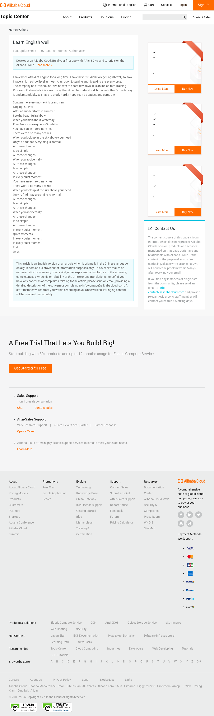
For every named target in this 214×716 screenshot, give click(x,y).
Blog (79, 516)
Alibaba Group (18, 686)
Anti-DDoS (111, 622)
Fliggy (141, 686)
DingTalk (23, 690)
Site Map (149, 528)
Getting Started (86, 510)
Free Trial (48, 487)
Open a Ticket (26, 431)
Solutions (107, 17)
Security (81, 629)
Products (85, 17)
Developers (136, 648)
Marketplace (84, 522)
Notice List (107, 679)
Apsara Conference (21, 522)
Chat (20, 407)
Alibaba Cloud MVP (156, 499)
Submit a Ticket (120, 493)
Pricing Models (18, 493)
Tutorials (187, 648)
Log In (183, 4)
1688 (118, 686)
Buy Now (187, 88)
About (67, 17)
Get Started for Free (30, 368)
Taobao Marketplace (42, 686)
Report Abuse (119, 505)
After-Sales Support (122, 499)
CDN (93, 622)
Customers (16, 505)
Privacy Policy (62, 679)
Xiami (12, 690)
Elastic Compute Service (66, 622)
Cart (148, 4)
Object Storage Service (142, 622)
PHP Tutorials (59, 655)
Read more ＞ (44, 65)
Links (128, 679)
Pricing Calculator (121, 522)
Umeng (197, 686)
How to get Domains (121, 635)
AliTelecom (164, 686)
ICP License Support (89, 505)
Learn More (161, 88)
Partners (14, 510)
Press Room (152, 516)
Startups (14, 516)
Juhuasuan (73, 686)
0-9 (199, 661)
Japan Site (57, 635)
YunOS (150, 686)
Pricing (126, 17)
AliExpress (89, 686)
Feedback (116, 510)
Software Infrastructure (159, 635)
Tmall (60, 686)
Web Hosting (59, 629)
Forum (114, 516)
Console (166, 4)
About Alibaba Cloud (22, 487)
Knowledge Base (87, 493)
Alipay (34, 690)
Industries (113, 648)
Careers (14, 679)
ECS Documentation (86, 635)
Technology (83, 487)
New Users (85, 642)
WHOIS (148, 522)
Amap (176, 686)
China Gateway (86, 499)
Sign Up (203, 5)
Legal (85, 679)
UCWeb (186, 686)
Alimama (129, 686)
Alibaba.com (105, 686)
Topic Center (59, 648)
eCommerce (173, 622)
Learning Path (60, 642)
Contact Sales (202, 17)
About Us (36, 679)
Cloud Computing (87, 648)
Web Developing (162, 648)
